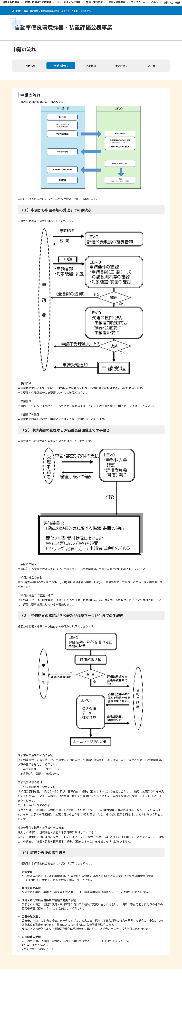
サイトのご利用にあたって (123, 973)
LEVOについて (36, 973)
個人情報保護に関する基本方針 (90, 973)
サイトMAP (147, 973)
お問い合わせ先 (91, 1016)
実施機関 (91, 66)
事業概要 (30, 66)
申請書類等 (121, 66)
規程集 (152, 66)
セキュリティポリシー (59, 973)
